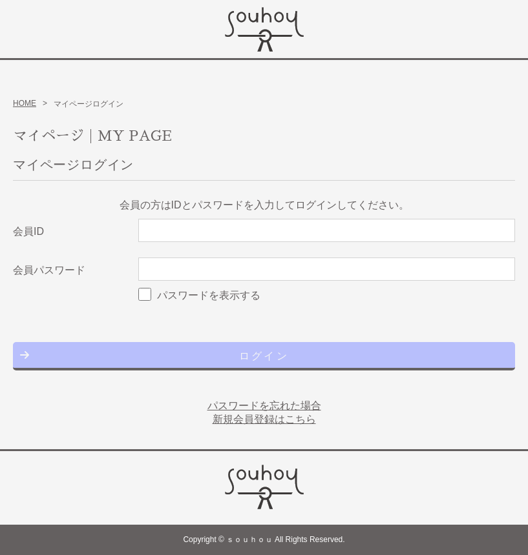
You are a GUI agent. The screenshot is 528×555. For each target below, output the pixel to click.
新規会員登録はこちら (264, 419)
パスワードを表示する (208, 295)
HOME (24, 103)
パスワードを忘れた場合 (264, 405)
